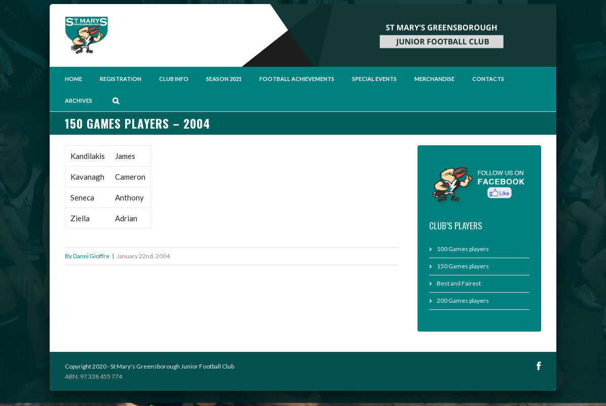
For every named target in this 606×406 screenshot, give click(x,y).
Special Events (374, 78)
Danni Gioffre (91, 256)
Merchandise (434, 78)
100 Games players (463, 249)
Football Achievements (296, 78)
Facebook (539, 365)
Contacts (488, 78)
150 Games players (463, 266)
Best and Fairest (459, 283)
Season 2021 (224, 78)
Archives (78, 100)
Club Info (173, 78)
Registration (120, 78)
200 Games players (463, 300)
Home (73, 78)
